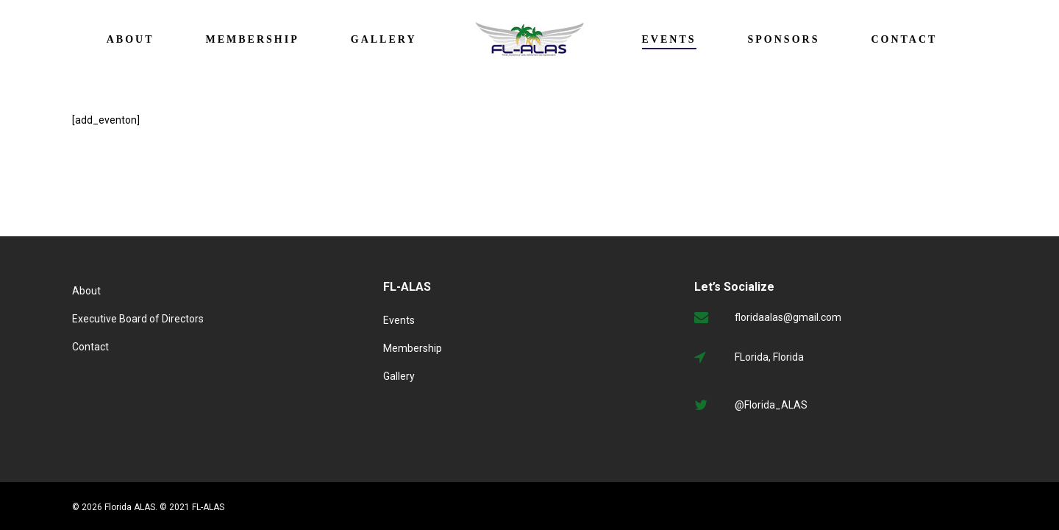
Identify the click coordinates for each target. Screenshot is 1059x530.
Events (399, 320)
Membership (412, 348)
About (86, 291)
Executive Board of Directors (138, 319)
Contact (90, 347)
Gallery (399, 376)
